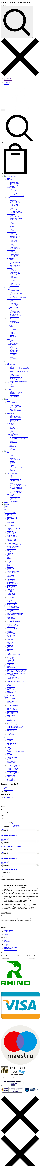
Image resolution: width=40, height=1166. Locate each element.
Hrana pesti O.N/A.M (15, 183)
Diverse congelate (14, 499)
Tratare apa (9, 197)
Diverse (12, 230)
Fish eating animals (14, 480)
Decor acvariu (10, 258)
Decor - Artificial (14, 263)
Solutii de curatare (14, 395)
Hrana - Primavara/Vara (16, 417)
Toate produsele (8, 797)
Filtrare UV (13, 194)
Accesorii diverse (11, 214)
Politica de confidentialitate (10, 950)
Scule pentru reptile (14, 396)
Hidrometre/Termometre (16, 392)
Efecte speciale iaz (11, 446)
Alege (11, 822)
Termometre (13, 225)
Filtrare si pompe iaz (12, 402)
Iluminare (9, 268)
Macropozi (12, 462)
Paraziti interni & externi (16, 245)
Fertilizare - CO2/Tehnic (16, 212)
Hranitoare (12, 186)
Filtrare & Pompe (11, 187)
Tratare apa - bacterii (15, 203)
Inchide (3, 912)
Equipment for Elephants (16, 487)
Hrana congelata (14, 343)
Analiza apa (13, 200)
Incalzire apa (13, 279)
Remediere (12, 427)
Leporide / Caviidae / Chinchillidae (18, 468)
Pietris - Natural (14, 255)
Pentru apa (9, 330)
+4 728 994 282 (7, 78)
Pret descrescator (16, 826)
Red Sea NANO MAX (15, 312)
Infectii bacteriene (14, 247)
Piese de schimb (14, 412)
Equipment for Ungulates (16, 488)
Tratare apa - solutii (14, 201)
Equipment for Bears (15, 490)
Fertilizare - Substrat (15, 211)
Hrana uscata (13, 342)
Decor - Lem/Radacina (15, 261)
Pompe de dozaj (14, 304)
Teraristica (7, 361)
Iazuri (6, 399)
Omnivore (12, 458)
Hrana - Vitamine (14, 421)
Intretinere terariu (11, 388)
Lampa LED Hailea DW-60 (9, 858)
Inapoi (8, 178)
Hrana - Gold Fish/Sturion (16, 420)
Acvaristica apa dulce (10, 176)
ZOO (6, 451)
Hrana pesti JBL (14, 182)
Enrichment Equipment (12, 481)
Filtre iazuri (13, 408)
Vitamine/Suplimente (12, 473)
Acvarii (8, 281)
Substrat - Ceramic (14, 254)
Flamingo (12, 463)
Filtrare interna (13, 193)
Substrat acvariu (11, 250)
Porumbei (12, 472)
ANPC (5, 943)
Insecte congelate (14, 498)
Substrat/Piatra (10, 355)
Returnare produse (8, 934)
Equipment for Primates (16, 491)
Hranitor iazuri (13, 442)
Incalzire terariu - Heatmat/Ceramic (18, 381)
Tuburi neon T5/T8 (14, 379)
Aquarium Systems (14, 317)
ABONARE (32, 958)
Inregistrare (6, 84)
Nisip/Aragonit (13, 358)
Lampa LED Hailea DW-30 (9, 835)
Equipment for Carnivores (16, 484)
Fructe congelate (14, 501)
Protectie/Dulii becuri (15, 375)
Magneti (12, 239)
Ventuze (12, 227)
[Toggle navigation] (3, 110)
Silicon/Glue (13, 223)
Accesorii (9, 389)
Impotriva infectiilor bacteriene (17, 438)
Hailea (8, 812)
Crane (11, 466)
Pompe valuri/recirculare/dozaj (14, 299)
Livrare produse (8, 933)
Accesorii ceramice (14, 221)
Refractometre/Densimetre (13, 307)
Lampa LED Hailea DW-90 (9, 869)
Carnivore (12, 477)
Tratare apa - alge (14, 204)
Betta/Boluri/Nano (14, 286)
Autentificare (7, 82)
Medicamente (10, 243)
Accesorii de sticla (14, 219)
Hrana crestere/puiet (15, 185)
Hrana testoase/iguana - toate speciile (19, 371)
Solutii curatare (13, 241)
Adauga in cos (4, 839)
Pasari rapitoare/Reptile (15, 479)
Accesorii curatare (11, 232)
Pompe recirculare (14, 191)
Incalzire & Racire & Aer (13, 275)
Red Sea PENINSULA (15, 315)
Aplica (2, 806)
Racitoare (12, 328)
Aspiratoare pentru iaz (15, 410)
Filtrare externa (13, 190)
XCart (27, 1077)
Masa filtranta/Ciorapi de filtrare (18, 297)
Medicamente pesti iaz (12, 434)
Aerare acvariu (13, 277)
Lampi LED (13, 270)
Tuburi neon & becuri (15, 322)
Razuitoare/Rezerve (15, 236)
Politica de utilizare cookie (10, 947)
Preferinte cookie (8, 948)
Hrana (8, 339)
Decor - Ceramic (14, 266)
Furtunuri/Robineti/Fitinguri (17, 216)
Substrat (12, 385)
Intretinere (12, 426)
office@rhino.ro (8, 80)
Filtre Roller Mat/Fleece (16, 293)
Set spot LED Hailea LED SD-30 (11, 846)
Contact (6, 510)
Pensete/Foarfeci (14, 222)
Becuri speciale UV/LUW (16, 378)
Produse (6, 502)
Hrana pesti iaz (10, 413)
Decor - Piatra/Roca (15, 262)
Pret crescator (15, 825)
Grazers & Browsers (15, 459)
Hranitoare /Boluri (14, 393)
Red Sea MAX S (14, 314)
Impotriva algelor (14, 428)
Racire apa (12, 280)
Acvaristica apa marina (10, 287)
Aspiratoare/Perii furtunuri (16, 234)
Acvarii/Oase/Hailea (15, 284)
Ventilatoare (13, 329)
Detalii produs (4, 829)
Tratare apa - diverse (15, 205)
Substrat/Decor (10, 382)
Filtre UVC (12, 296)
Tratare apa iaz (10, 423)
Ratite (11, 469)
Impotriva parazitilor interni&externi (19, 437)
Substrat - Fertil (14, 252)
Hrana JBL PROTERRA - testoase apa (19, 368)
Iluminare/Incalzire (11, 372)
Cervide (12, 461)
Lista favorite (8, 504)
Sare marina (13, 333)
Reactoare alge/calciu (12, 306)
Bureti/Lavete (13, 237)
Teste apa (12, 432)
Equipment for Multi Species (17, 492)
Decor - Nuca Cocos (15, 265)
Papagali (12, 465)
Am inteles (8, 912)
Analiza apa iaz (10, 430)
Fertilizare (9, 207)
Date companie (7, 941)
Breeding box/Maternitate (16, 218)
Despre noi (6, 940)
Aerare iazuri (13, 409)
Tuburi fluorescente (14, 272)
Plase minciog (13, 444)
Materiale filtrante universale (17, 196)
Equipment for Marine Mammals (18, 486)
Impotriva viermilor (15, 248)
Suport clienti (8, 508)
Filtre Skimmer (13, 294)
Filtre (2, 815)
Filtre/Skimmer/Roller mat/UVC (15, 290)
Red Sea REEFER (14, 311)
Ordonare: (6, 826)
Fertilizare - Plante (14, 209)
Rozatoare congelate (15, 497)
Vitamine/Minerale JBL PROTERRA (19, 370)
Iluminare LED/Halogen (16, 377)
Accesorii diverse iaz (12, 439)
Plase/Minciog (13, 240)
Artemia (12, 226)
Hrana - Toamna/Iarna (15, 419)
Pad (11, 229)
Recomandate (15, 824)
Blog (6, 506)
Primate (12, 456)
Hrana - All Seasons (15, 416)
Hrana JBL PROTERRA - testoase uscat (20, 367)
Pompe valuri (13, 303)
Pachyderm (12, 470)
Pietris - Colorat (14, 257)
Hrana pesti (9, 179)
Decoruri (12, 386)
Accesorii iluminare (15, 273)
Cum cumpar (7, 931)
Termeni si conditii (8, 930)
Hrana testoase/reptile (12, 364)
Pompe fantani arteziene (16, 406)
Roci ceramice (13, 360)
